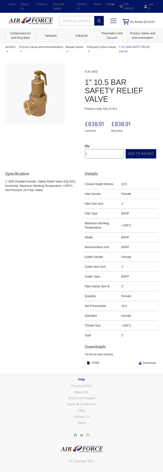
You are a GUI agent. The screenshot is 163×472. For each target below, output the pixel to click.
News (97, 4)
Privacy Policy (81, 386)
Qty (87, 146)
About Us (24, 6)
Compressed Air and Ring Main (20, 35)
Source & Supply (58, 6)
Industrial (81, 35)
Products (42, 4)
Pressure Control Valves (101, 47)
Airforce (10, 47)
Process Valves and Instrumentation (142, 35)
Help (110, 4)
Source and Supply (81, 398)
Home (11, 4)
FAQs (81, 410)
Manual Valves (74, 47)
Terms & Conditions (81, 404)
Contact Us (82, 6)
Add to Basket (141, 153)
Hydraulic (51, 35)
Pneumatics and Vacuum (111, 35)
